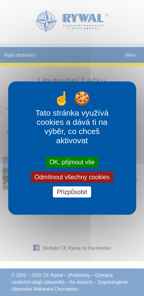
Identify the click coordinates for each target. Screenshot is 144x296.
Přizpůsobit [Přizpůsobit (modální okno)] (72, 192)
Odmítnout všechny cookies (72, 176)
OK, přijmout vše (71, 162)
